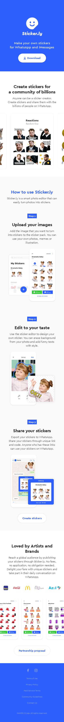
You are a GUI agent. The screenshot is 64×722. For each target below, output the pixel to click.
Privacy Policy (32, 684)
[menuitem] (32, 678)
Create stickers (32, 518)
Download (34, 58)
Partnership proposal (32, 650)
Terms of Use (32, 678)
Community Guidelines (32, 696)
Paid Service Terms (32, 690)
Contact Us (32, 703)
